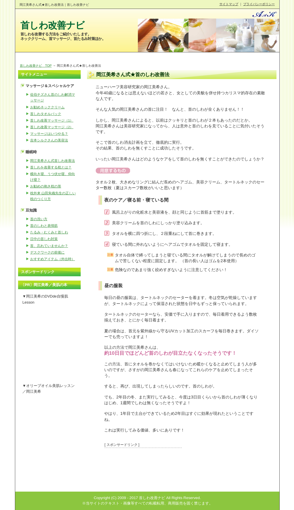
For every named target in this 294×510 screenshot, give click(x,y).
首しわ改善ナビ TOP (36, 65)
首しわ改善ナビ (52, 25)
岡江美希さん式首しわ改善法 (52, 160)
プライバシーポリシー (259, 4)
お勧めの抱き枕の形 (45, 186)
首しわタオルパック (45, 114)
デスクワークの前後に (47, 252)
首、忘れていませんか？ (49, 246)
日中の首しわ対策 (44, 239)
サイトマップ (228, 4)
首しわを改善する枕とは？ (50, 167)
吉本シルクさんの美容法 (49, 140)
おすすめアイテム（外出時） (52, 259)
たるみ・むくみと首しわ (49, 232)
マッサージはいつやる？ (49, 133)
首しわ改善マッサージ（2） (51, 127)
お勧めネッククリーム (47, 107)
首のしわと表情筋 (44, 225)
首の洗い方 (38, 219)
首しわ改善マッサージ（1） (51, 120)
